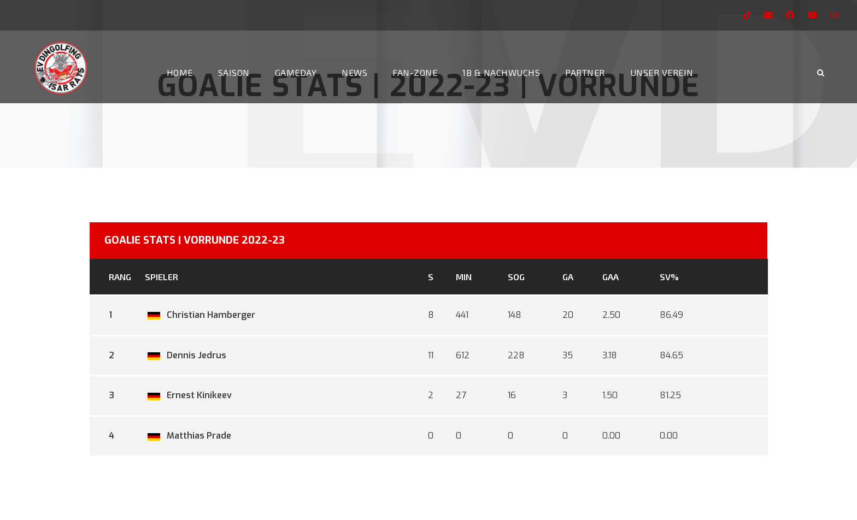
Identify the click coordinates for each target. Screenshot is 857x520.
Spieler (161, 276)
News (354, 72)
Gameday (296, 72)
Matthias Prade (188, 435)
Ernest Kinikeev (188, 395)
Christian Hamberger (200, 315)
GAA (610, 276)
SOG (516, 276)
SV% (669, 276)
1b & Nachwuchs (501, 72)
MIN (464, 276)
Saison (234, 72)
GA (567, 276)
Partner (585, 72)
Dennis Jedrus (185, 355)
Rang (120, 276)
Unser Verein (662, 72)
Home (180, 72)
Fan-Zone (414, 72)
